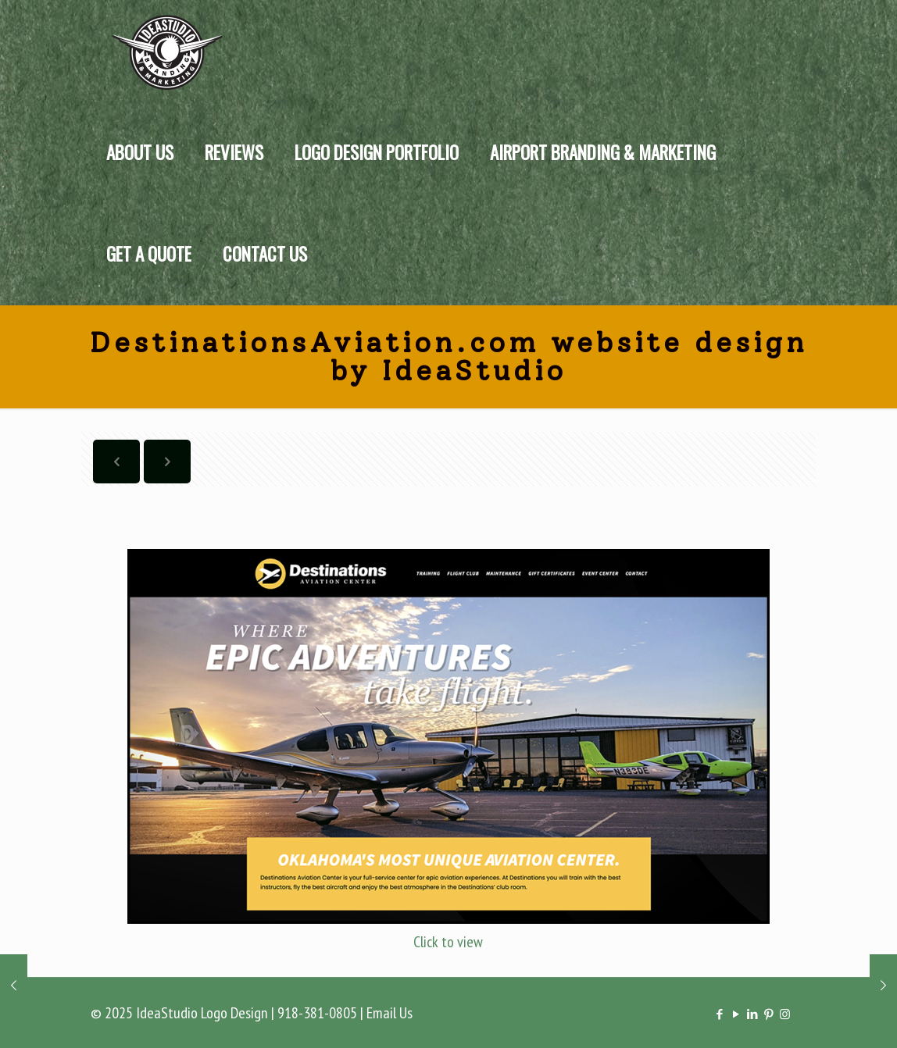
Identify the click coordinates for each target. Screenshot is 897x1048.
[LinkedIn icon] (752, 1014)
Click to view (448, 942)
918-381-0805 (317, 1013)
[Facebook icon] (719, 1014)
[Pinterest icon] (768, 1014)
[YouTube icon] (736, 1014)
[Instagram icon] (785, 1014)
